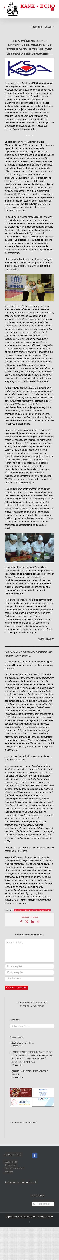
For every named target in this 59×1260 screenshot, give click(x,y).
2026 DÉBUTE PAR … (22, 1043)
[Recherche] (12, 1026)
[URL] (29, 978)
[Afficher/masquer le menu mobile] (52, 9)
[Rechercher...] (32, 1026)
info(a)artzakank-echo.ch (21, 1182)
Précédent (37, 27)
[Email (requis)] (29, 972)
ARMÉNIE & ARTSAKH (24, 910)
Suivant (48, 27)
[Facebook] (34, 1155)
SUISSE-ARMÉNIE (42, 910)
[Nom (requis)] (29, 966)
